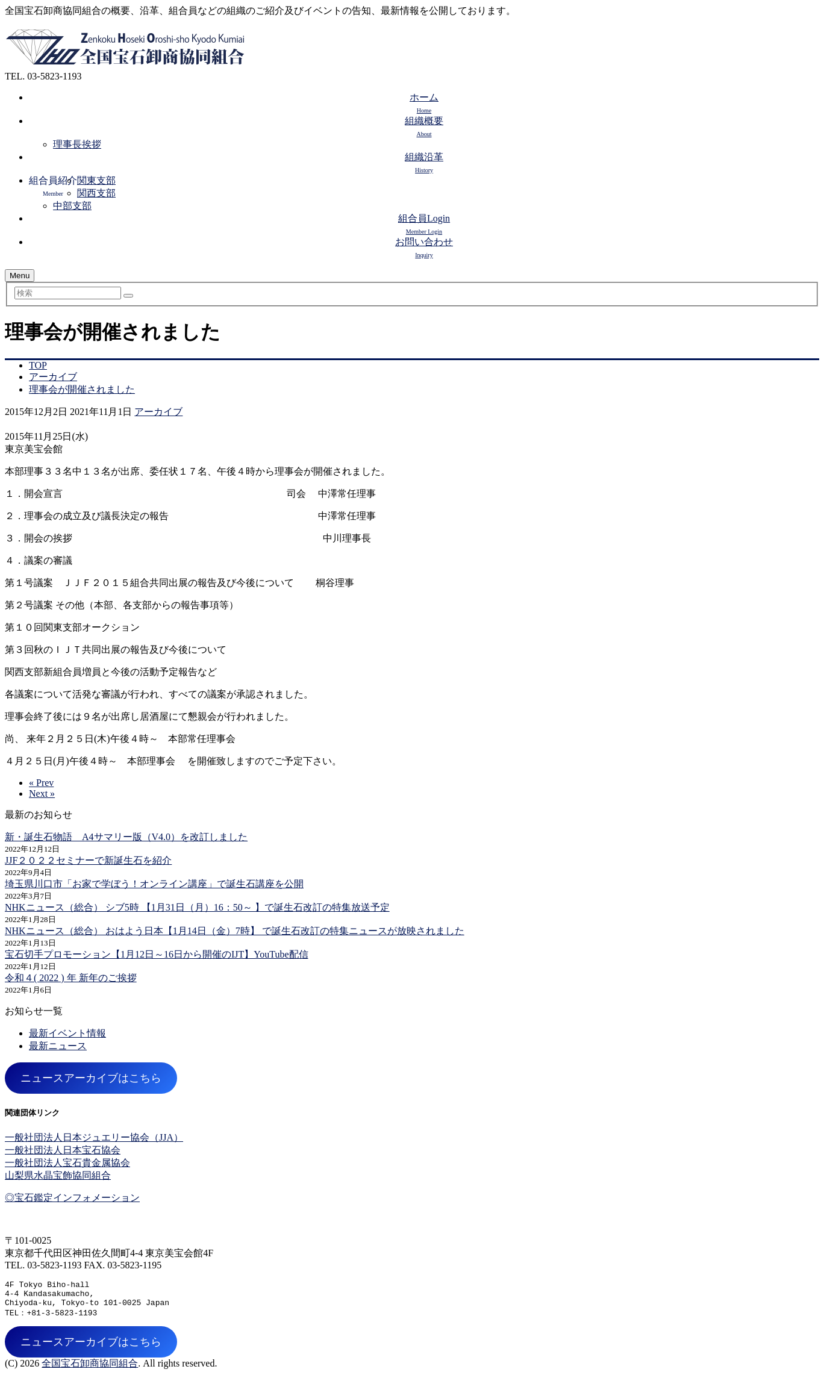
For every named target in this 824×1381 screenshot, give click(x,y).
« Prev (41, 783)
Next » (42, 793)
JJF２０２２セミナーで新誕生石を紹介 (88, 860)
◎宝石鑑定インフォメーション (72, 1197)
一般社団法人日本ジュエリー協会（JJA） (94, 1137)
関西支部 (96, 193)
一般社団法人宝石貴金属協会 (67, 1163)
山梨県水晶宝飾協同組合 (58, 1175)
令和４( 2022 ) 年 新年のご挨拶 (71, 978)
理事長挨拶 (77, 144)
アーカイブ (158, 412)
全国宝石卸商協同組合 (90, 1369)
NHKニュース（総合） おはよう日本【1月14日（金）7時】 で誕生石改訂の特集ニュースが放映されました (234, 931)
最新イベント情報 (67, 1033)
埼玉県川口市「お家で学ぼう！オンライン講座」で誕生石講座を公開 (154, 884)
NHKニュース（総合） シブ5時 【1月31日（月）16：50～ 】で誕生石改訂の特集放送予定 (197, 907)
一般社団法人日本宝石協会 (62, 1150)
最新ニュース (58, 1046)
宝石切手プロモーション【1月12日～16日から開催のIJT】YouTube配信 (156, 954)
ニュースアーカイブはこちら (90, 1078)
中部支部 (72, 206)
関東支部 (96, 180)
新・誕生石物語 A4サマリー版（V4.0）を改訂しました (126, 837)
